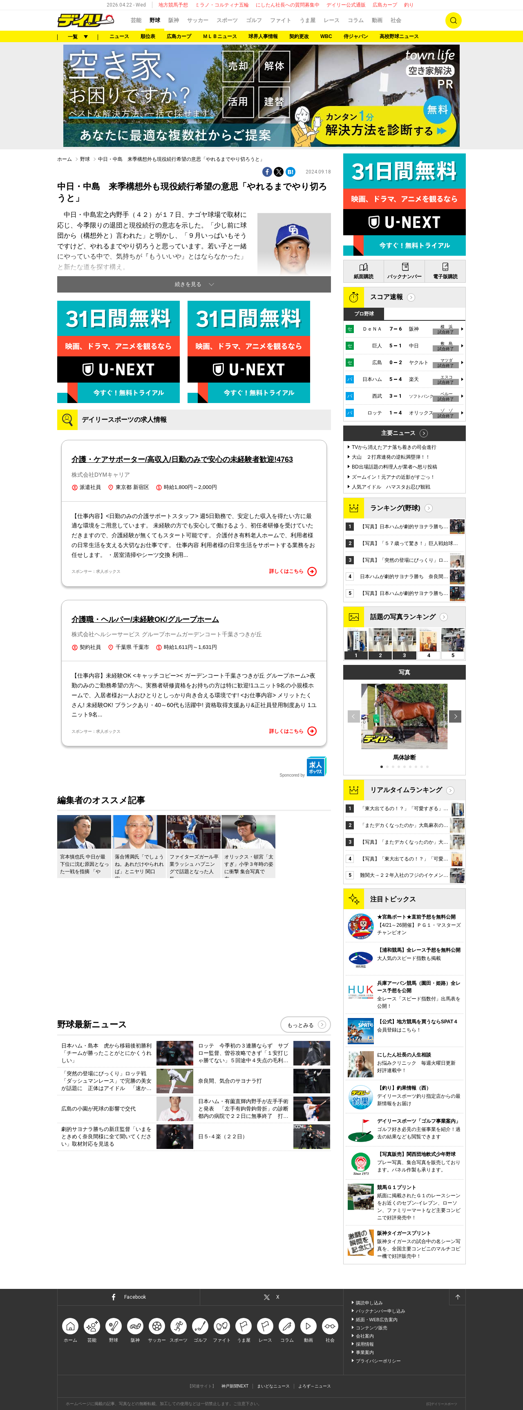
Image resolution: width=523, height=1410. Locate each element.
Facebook (135, 1297)
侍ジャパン (356, 36)
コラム (356, 20)
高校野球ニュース (399, 36)
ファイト (280, 20)
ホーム (64, 159)
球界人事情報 (263, 36)
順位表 (148, 36)
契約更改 (299, 36)
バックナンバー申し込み (380, 1311)
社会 (396, 20)
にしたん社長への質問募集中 (288, 5)
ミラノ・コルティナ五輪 (222, 5)
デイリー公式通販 (346, 5)
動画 (377, 20)
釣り (409, 5)
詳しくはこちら (293, 572)
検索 (453, 20)
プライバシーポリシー (378, 1360)
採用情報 (365, 1344)
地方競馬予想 (173, 5)
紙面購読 (363, 276)
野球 (155, 20)
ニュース (119, 36)
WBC (326, 36)
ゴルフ (254, 20)
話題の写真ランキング (403, 616)
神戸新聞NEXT (235, 1386)
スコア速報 (386, 296)
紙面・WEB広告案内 (377, 1319)
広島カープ (385, 5)
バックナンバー (404, 276)
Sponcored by (303, 766)
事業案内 (365, 1352)
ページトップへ (457, 1297)
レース (332, 20)
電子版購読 (445, 276)
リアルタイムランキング (406, 789)
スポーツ (227, 20)
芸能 (136, 20)
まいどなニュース (273, 1386)
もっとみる (300, 1025)
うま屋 (307, 20)
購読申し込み (369, 1302)
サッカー (197, 20)
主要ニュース (398, 433)
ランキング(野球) (395, 508)
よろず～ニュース (314, 1386)
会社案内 (365, 1335)
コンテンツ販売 (371, 1327)
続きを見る (188, 284)
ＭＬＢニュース (220, 36)
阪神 (173, 20)
